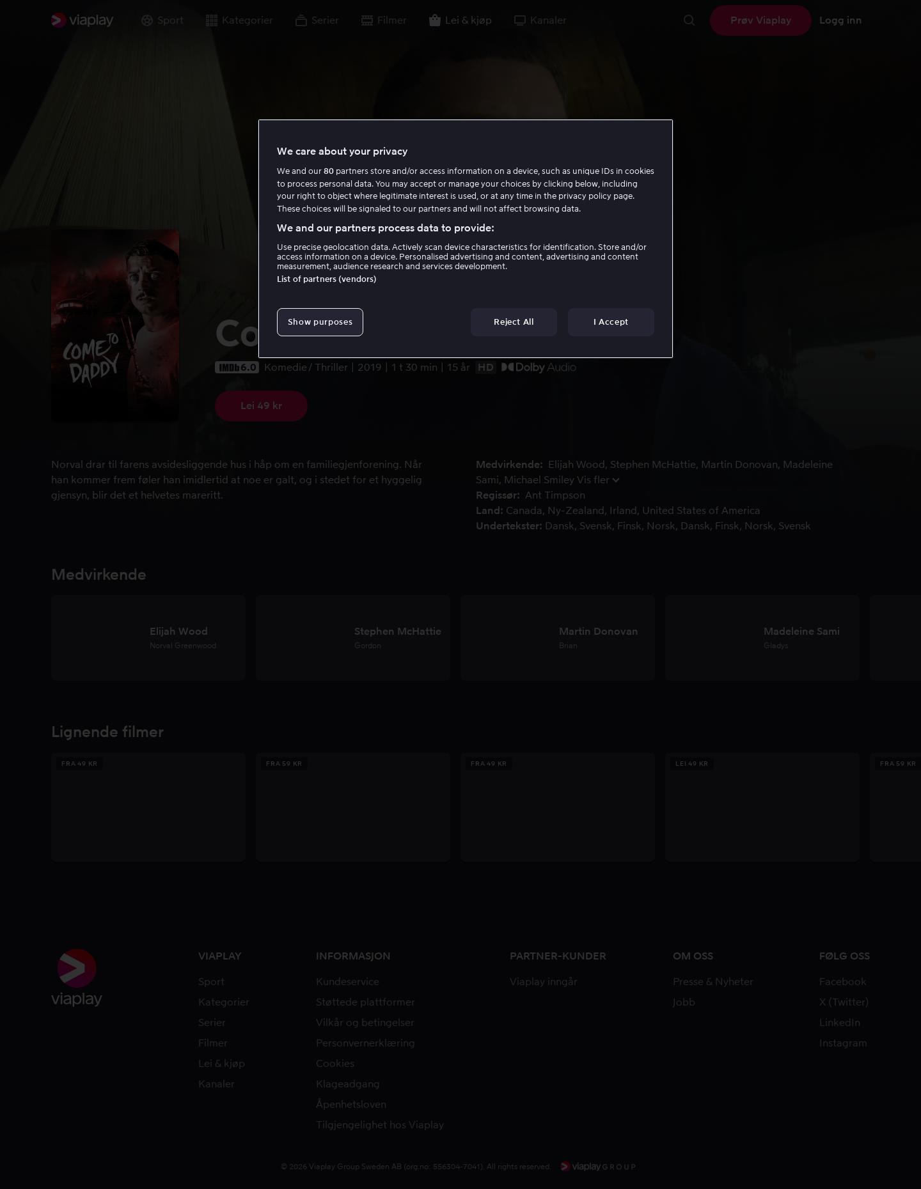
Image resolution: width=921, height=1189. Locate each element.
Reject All (514, 322)
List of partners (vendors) (327, 279)
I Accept (611, 322)
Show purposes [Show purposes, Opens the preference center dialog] (320, 322)
